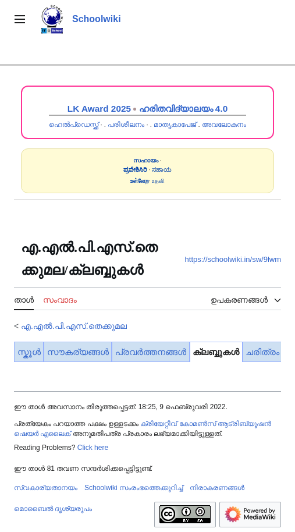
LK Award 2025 (99, 109)
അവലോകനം (224, 124)
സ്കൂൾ (29, 352)
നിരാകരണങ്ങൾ (217, 488)
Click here (92, 448)
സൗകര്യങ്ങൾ (78, 352)
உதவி (158, 181)
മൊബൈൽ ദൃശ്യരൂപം (53, 509)
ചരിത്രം (262, 352)
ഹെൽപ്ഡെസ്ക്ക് (73, 124)
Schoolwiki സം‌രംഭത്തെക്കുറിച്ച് (133, 488)
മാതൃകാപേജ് (175, 124)
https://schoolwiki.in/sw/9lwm (233, 259)
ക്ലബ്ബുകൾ (216, 352)
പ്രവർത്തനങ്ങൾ (150, 352)
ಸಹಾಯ (162, 169)
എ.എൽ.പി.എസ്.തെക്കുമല (74, 326)
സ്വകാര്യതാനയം (45, 488)
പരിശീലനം (126, 124)
